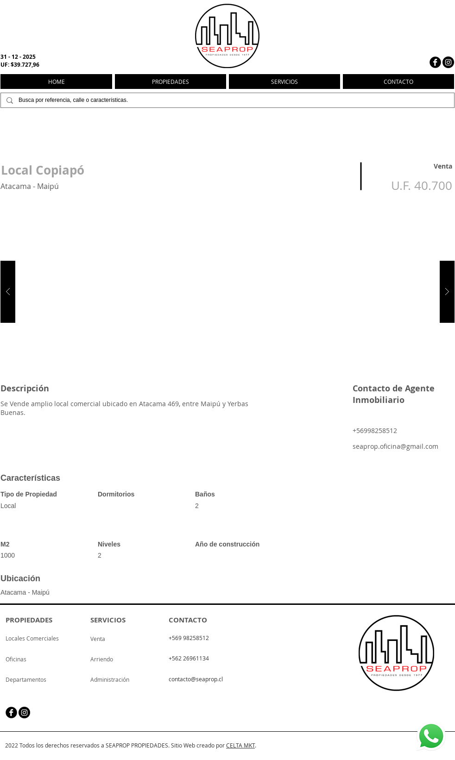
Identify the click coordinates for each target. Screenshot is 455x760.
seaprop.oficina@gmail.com (395, 446)
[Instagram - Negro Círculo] (448, 62)
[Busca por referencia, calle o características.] (227, 100)
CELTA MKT (240, 745)
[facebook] (435, 62)
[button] (227, 292)
